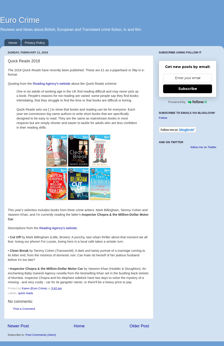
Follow (163, 117)
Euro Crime (20, 20)
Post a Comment (24, 308)
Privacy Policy (35, 43)
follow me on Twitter (203, 147)
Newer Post (18, 326)
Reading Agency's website (51, 83)
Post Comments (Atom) (41, 334)
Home (12, 43)
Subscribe (187, 89)
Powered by (187, 102)
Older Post (139, 326)
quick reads (25, 293)
